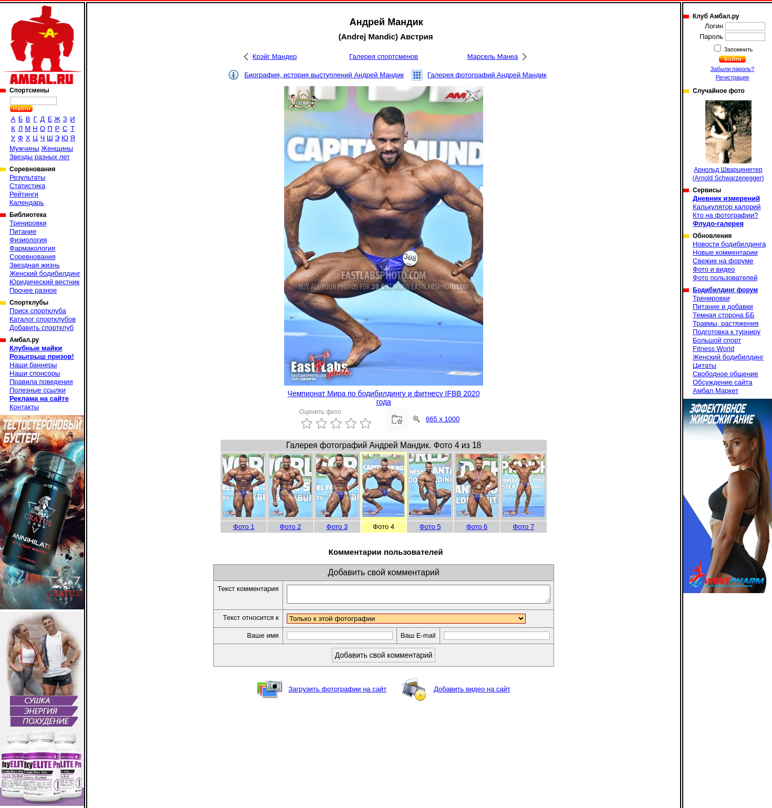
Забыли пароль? (733, 69)
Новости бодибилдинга (729, 244)
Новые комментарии (725, 252)
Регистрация (732, 77)
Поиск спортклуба (37, 311)
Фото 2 (290, 527)
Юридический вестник (44, 282)
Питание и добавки (723, 306)
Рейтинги (23, 194)
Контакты (24, 407)
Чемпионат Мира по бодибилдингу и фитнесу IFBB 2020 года (384, 397)
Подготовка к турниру (726, 332)
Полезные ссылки (37, 390)
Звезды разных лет (39, 157)
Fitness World (713, 349)
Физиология (28, 240)
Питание (22, 231)
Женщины (57, 148)
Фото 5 (430, 527)
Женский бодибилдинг (44, 273)
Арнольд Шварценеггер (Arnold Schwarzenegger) (728, 141)
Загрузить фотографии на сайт (337, 692)
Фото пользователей (725, 278)
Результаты (27, 177)
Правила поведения (41, 382)
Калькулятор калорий (727, 207)
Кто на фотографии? (725, 215)
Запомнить (738, 49)
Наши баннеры (33, 365)
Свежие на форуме (723, 261)
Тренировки (27, 223)
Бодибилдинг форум (725, 290)
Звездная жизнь (34, 265)
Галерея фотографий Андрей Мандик (487, 75)
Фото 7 (523, 527)
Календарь (26, 202)
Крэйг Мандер (275, 56)
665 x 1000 (443, 419)
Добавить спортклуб (41, 328)
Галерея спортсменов (383, 56)
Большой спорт (717, 340)
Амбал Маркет (715, 391)
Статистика (27, 186)
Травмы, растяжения (725, 323)
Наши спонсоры (34, 373)
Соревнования (32, 257)
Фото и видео (714, 269)
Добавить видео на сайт (472, 692)
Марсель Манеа (492, 56)
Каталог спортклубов (42, 319)
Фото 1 (244, 527)
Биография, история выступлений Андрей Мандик (324, 75)
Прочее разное (33, 290)
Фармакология (32, 248)
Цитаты (704, 365)
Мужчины (24, 148)
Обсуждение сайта (722, 382)
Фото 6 (477, 527)
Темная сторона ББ (724, 315)
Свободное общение (725, 374)
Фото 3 (337, 527)
